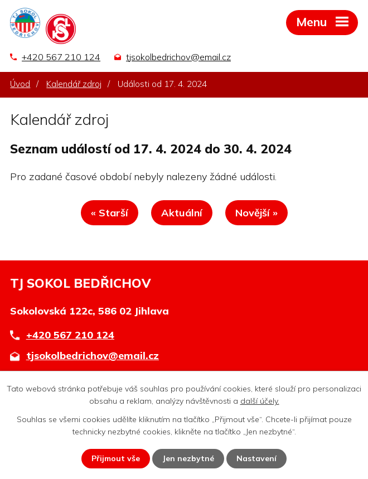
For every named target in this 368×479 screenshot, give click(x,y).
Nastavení (256, 458)
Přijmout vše (115, 458)
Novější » (256, 212)
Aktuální (181, 212)
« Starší (109, 212)
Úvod (20, 84)
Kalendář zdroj (73, 84)
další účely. (259, 401)
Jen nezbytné (188, 458)
